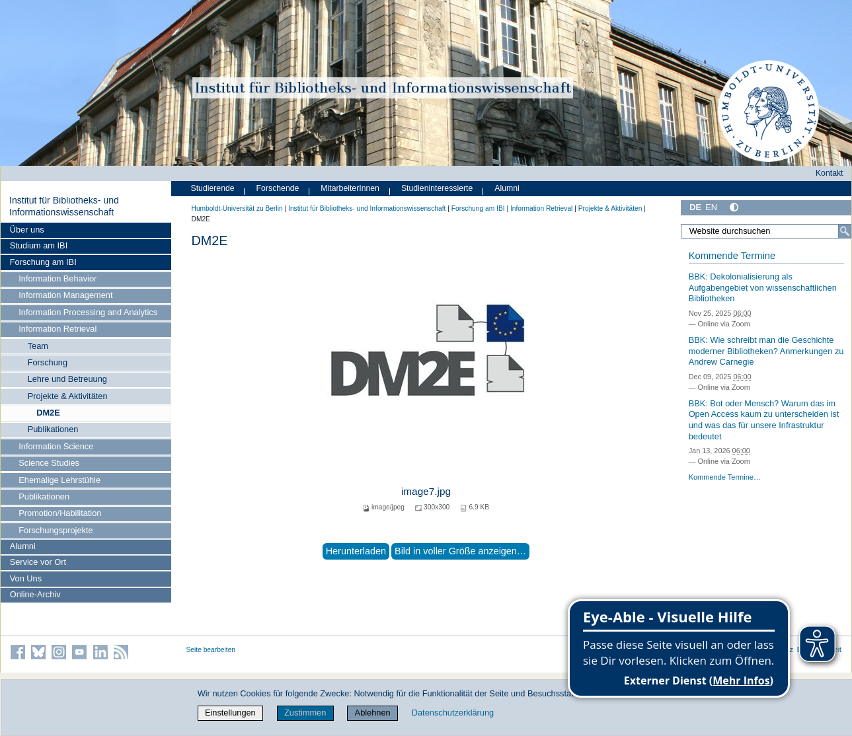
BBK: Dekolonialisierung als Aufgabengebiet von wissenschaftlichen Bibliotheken (763, 287)
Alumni (23, 546)
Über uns (27, 230)
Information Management (65, 295)
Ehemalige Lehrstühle (59, 480)
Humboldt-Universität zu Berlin (237, 208)
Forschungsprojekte (56, 530)
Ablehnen (373, 713)
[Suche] (844, 231)
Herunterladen (356, 551)
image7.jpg (426, 491)
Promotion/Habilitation (60, 513)
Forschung (47, 362)
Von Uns (26, 578)
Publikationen (53, 429)
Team (38, 346)
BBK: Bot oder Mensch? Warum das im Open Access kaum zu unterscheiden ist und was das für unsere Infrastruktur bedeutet (764, 419)
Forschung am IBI (43, 262)
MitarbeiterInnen (350, 188)
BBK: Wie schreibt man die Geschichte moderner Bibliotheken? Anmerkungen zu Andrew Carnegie (766, 351)
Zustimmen (305, 713)
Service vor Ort (38, 562)
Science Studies (49, 463)
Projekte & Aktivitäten (68, 396)
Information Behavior (58, 278)
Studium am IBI (38, 245)
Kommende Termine (732, 255)
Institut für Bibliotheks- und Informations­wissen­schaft (64, 206)
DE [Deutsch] (695, 207)
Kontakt (829, 173)
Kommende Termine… (725, 477)
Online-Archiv (35, 594)
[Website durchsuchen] (766, 231)
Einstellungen (230, 713)
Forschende (277, 188)
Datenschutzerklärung (453, 713)
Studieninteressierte (437, 188)
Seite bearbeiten (211, 649)
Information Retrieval (58, 329)
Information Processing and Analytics (88, 312)
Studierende (213, 188)
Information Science (56, 446)
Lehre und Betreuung (67, 379)
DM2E (48, 413)
